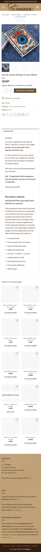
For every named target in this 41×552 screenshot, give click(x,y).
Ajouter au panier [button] (10, 312)
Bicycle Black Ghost (10, 371)
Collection (20, 17)
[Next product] (18, 20)
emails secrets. (7, 537)
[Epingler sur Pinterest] (19, 114)
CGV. (19, 499)
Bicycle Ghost (30, 437)
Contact (35, 546)
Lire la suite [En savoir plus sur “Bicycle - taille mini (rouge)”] (10, 411)
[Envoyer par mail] (15, 114)
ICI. (30, 478)
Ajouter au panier (25, 90)
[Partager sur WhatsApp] (3, 114)
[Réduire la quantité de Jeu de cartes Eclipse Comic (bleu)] (4, 90)
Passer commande (23, 546)
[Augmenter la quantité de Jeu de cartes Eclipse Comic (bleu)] (11, 90)
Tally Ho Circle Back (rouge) (10, 438)
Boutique (16, 15)
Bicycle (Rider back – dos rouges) (10, 306)
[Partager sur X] (11, 114)
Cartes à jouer (30, 15)
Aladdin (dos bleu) (30, 404)
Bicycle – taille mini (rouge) (10, 405)
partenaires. (17, 510)
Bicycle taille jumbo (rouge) (30, 372)
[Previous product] (22, 20)
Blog (13, 546)
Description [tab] (8, 131)
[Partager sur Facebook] (7, 114)
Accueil (5, 15)
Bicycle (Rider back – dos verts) (30, 339)
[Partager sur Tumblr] (27, 114)
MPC (10, 110)
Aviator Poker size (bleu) (10, 339)
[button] (3, 7)
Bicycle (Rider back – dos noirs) (30, 306)
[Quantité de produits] (8, 90)
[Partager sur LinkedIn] (23, 114)
